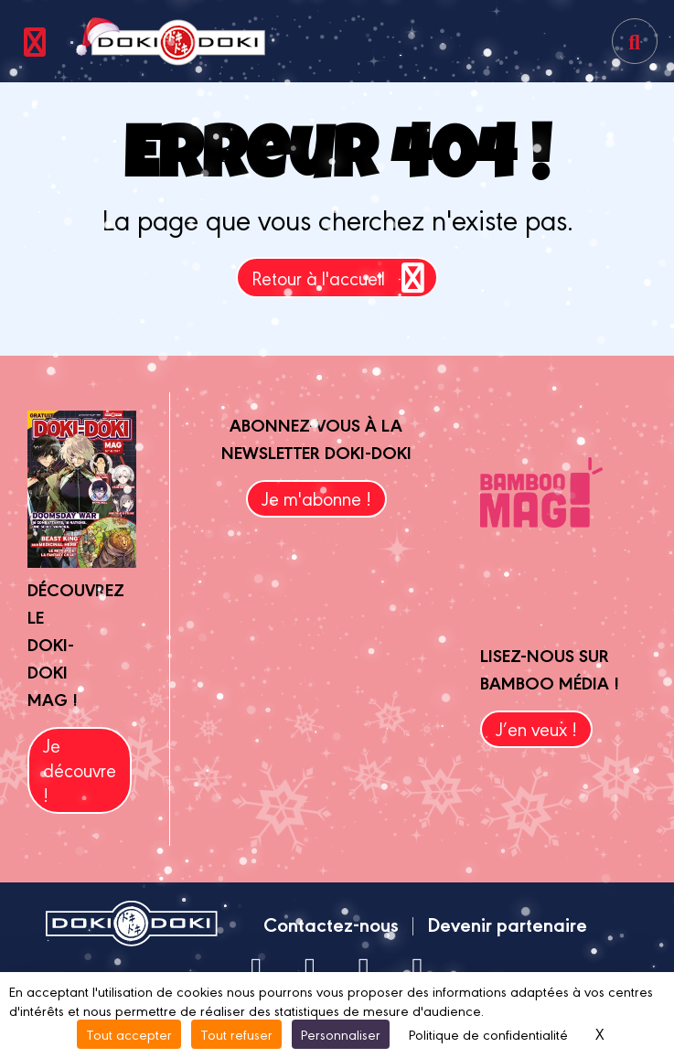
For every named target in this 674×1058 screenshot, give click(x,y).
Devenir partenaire (507, 923)
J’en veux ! (536, 728)
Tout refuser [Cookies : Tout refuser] (236, 1033)
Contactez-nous (331, 923)
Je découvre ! (79, 769)
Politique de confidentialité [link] (488, 1033)
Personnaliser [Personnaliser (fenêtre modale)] (340, 1033)
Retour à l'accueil (341, 277)
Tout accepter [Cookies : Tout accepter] (129, 1033)
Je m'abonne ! (316, 498)
